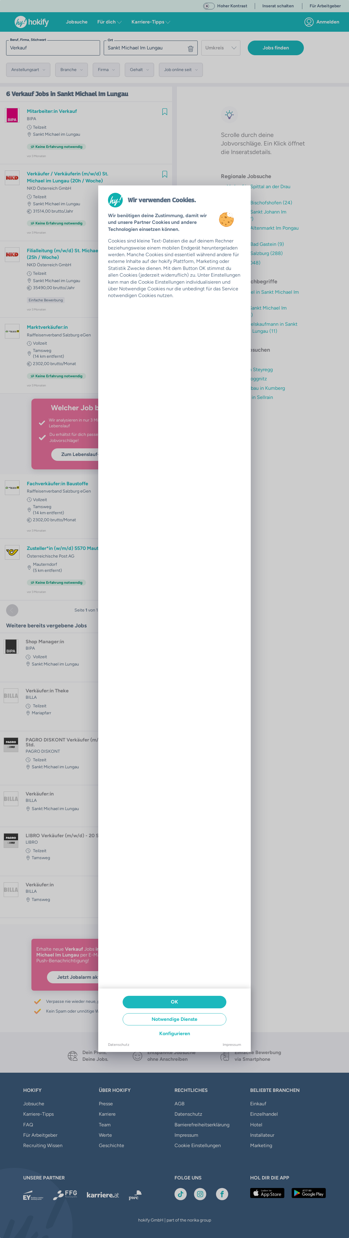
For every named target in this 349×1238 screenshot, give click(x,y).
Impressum (232, 1044)
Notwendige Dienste (174, 1019)
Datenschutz (118, 1044)
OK (174, 1002)
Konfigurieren (174, 1033)
